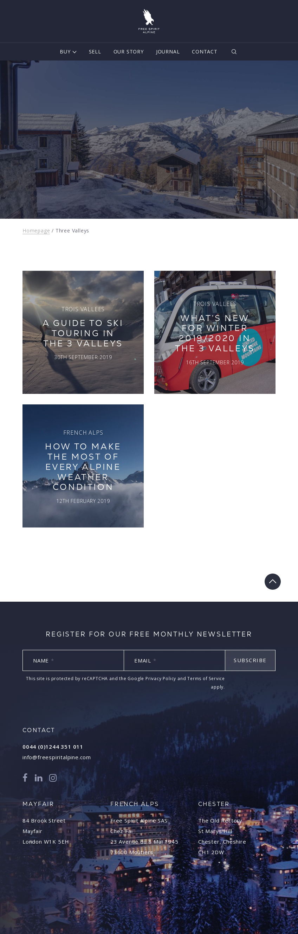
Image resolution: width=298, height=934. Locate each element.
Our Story (129, 51)
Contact (205, 51)
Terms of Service (206, 679)
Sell (95, 51)
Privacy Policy (160, 679)
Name (43, 660)
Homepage (36, 230)
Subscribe (250, 660)
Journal (168, 51)
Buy (65, 51)
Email (145, 660)
